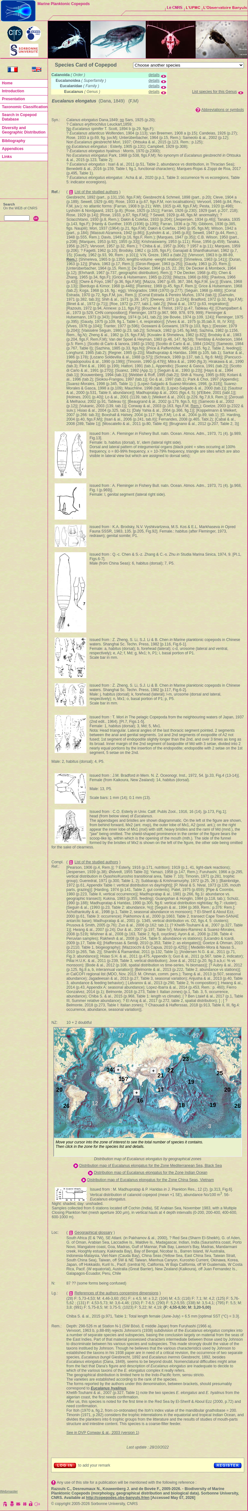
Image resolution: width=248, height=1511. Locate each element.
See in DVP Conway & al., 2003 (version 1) (102, 1432)
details (154, 75)
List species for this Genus (214, 91)
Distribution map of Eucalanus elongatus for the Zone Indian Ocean (150, 1172)
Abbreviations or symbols (222, 110)
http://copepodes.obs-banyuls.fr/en (118, 1497)
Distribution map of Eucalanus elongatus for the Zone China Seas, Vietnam (150, 1180)
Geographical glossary (93, 1232)
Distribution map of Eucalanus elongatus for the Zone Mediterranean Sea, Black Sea (150, 1165)
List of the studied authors (96, 192)
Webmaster (9, 1491)
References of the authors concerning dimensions (116, 1293)
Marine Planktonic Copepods (63, 4)
